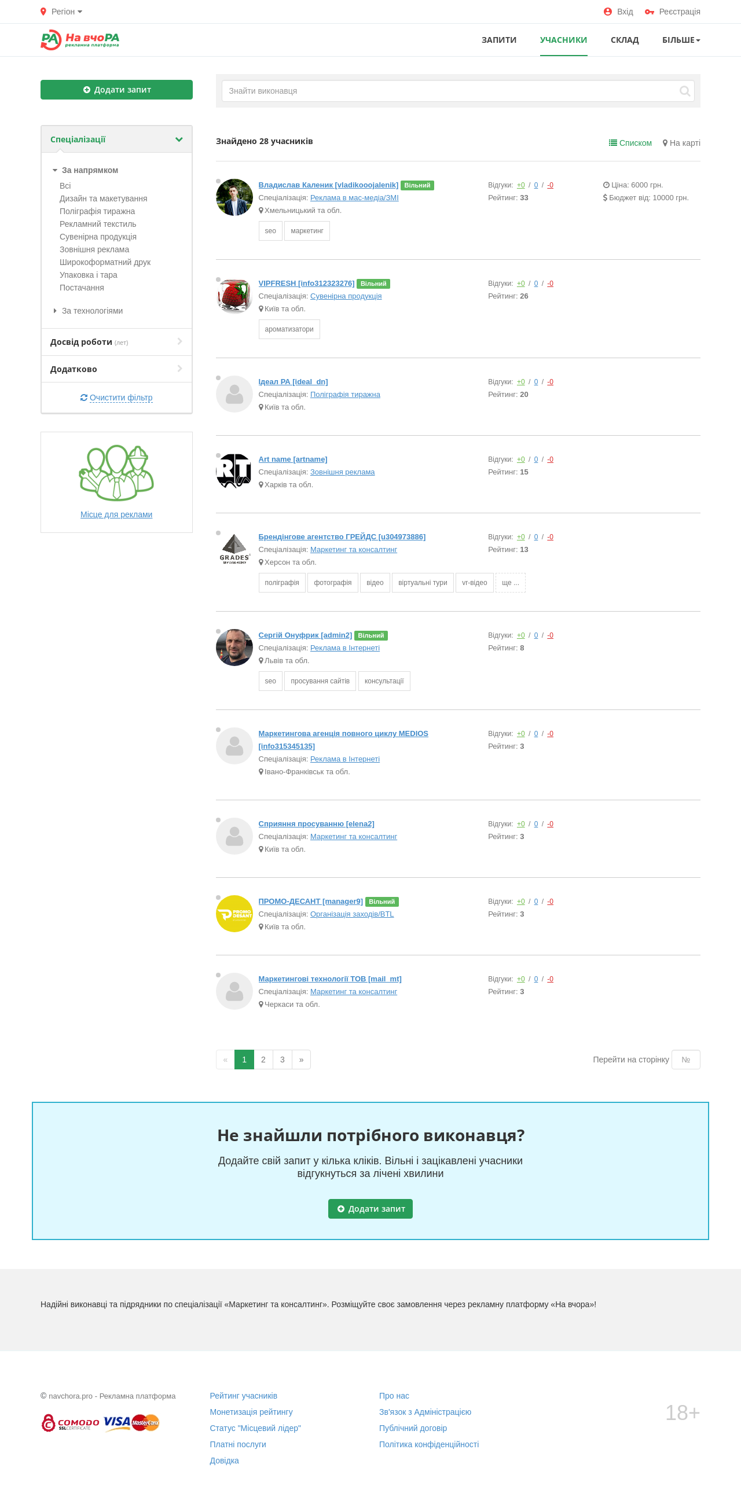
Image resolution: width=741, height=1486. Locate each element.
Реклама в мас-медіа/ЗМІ (354, 197)
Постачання (82, 287)
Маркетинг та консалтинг (353, 549)
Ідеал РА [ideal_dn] (293, 381)
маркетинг (307, 231)
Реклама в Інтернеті (345, 647)
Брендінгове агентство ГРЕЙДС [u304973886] (342, 536)
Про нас (394, 1395)
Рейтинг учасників (244, 1395)
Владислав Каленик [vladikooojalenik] (329, 185)
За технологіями (86, 310)
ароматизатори (289, 329)
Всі (65, 185)
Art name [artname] (293, 459)
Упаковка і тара (89, 274)
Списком (630, 143)
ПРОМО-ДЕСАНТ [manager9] (311, 901)
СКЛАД (625, 39)
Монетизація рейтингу (251, 1412)
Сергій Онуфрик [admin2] (306, 635)
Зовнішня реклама (94, 249)
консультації (384, 681)
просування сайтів (320, 681)
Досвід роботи (116, 341)
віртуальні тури (422, 583)
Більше (681, 39)
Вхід (618, 11)
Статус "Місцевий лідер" (256, 1428)
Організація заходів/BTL (352, 914)
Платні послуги (238, 1444)
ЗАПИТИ (499, 39)
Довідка (224, 1460)
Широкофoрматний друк (105, 262)
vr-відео (474, 583)
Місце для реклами (116, 481)
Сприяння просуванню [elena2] (317, 823)
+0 (521, 185)
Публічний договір (413, 1428)
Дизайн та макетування (104, 198)
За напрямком (84, 170)
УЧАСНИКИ (564, 39)
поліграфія (282, 583)
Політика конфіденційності (429, 1444)
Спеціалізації (116, 139)
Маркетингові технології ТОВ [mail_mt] (330, 978)
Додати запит (117, 89)
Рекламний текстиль (98, 224)
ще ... (510, 583)
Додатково (116, 368)
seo (270, 231)
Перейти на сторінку (631, 1059)
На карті (681, 143)
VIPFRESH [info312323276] (307, 283)
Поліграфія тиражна (97, 211)
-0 (550, 185)
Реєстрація (672, 11)
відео (374, 583)
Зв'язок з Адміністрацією (425, 1412)
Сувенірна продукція (98, 236)
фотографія (332, 583)
